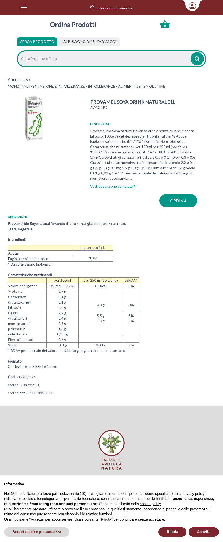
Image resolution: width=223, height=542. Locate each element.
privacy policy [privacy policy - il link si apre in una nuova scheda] (194, 493)
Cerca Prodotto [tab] (37, 41)
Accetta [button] (203, 532)
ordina (178, 200)
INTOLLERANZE (101, 86)
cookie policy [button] (150, 504)
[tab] (89, 41)
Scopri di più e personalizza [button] (37, 532)
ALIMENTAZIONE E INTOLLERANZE (54, 86)
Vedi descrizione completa (113, 186)
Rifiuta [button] (172, 532)
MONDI (14, 86)
